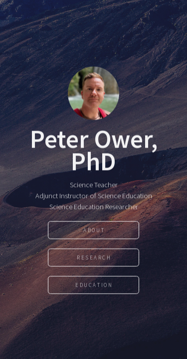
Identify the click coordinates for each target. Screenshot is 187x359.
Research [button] (94, 257)
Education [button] (94, 285)
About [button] (94, 230)
